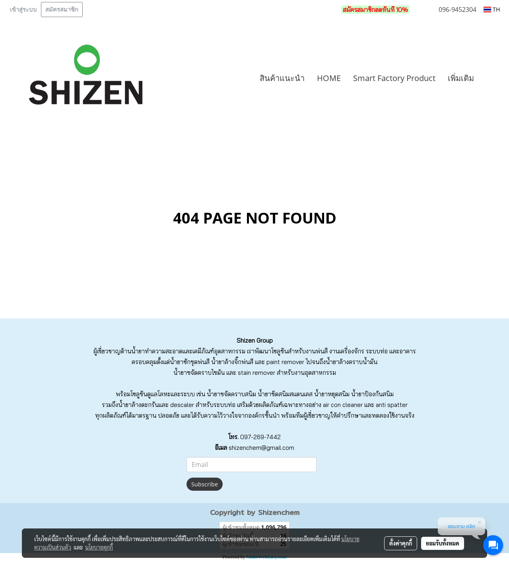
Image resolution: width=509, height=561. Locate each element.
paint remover (285, 362)
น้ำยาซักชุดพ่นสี (190, 362)
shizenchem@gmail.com (261, 447)
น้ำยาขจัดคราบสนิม (231, 394)
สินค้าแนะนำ (282, 78)
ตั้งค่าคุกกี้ (400, 543)
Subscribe (204, 484)
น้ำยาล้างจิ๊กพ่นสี (232, 362)
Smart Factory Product (394, 78)
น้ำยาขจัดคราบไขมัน (199, 372)
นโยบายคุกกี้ (99, 547)
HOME (329, 78)
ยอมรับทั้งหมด (442, 543)
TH (492, 9)
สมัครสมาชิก (61, 9)
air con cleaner (343, 405)
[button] (492, 78)
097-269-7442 (260, 437)
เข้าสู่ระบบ (23, 9)
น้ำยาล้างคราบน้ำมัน (351, 362)
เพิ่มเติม (461, 78)
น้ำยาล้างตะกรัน (138, 405)
